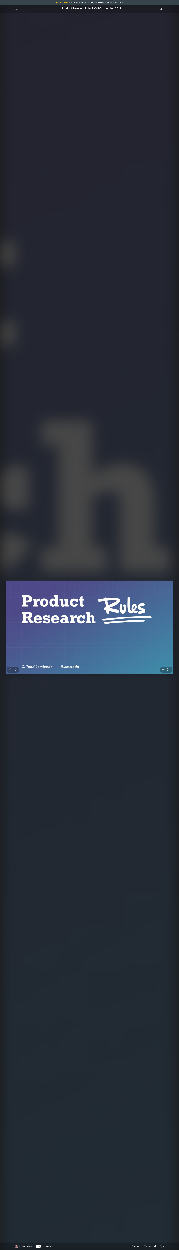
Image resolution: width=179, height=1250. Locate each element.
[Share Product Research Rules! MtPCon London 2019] (155, 1246)
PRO (38, 1246)
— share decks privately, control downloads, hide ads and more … (89, 2)
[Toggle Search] (161, 9)
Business (136, 1246)
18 (162, 1246)
